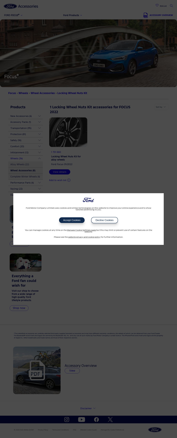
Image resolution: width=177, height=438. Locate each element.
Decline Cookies (105, 220)
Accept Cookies (71, 220)
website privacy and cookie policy (84, 237)
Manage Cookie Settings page (81, 230)
